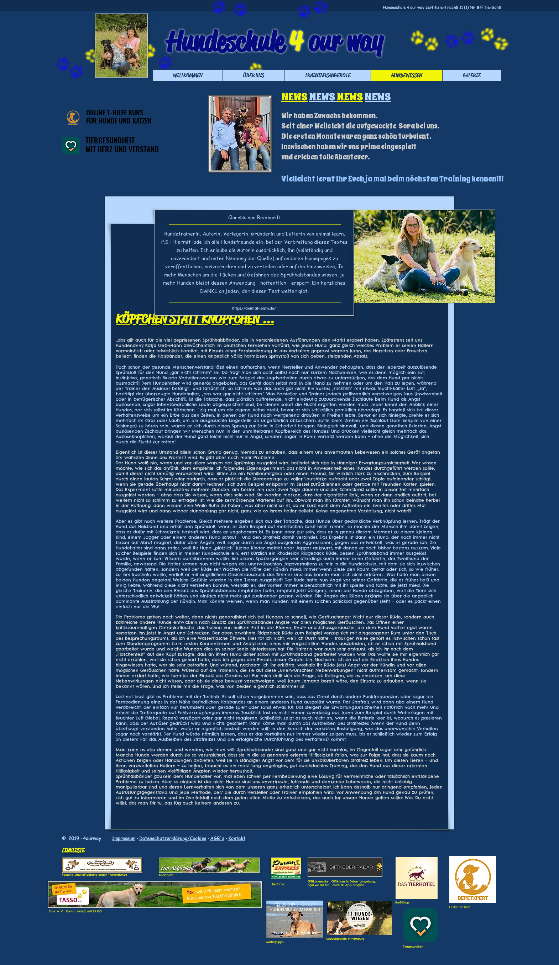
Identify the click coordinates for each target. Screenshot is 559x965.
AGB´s (217, 838)
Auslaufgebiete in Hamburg (345, 938)
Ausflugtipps (274, 942)
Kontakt (236, 838)
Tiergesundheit (413, 946)
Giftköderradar (318, 881)
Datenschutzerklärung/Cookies (172, 838)
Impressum (123, 838)
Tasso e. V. (56, 911)
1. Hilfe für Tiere (459, 907)
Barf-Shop (402, 902)
